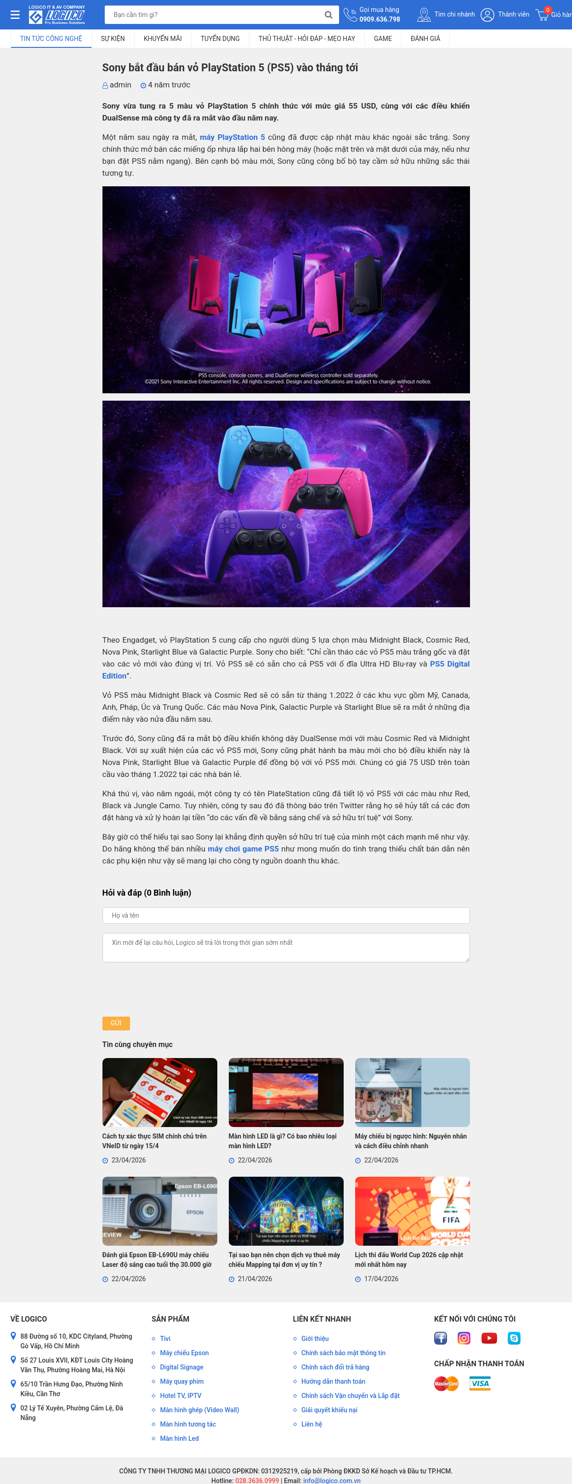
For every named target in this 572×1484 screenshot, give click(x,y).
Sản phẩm (170, 1319)
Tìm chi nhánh (446, 15)
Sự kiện (113, 38)
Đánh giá (425, 38)
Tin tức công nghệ (51, 38)
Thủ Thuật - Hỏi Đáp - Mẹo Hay (307, 38)
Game (383, 38)
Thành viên (505, 15)
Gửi (116, 1023)
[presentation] (172, 989)
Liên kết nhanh (322, 1319)
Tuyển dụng (220, 38)
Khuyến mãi (163, 38)
